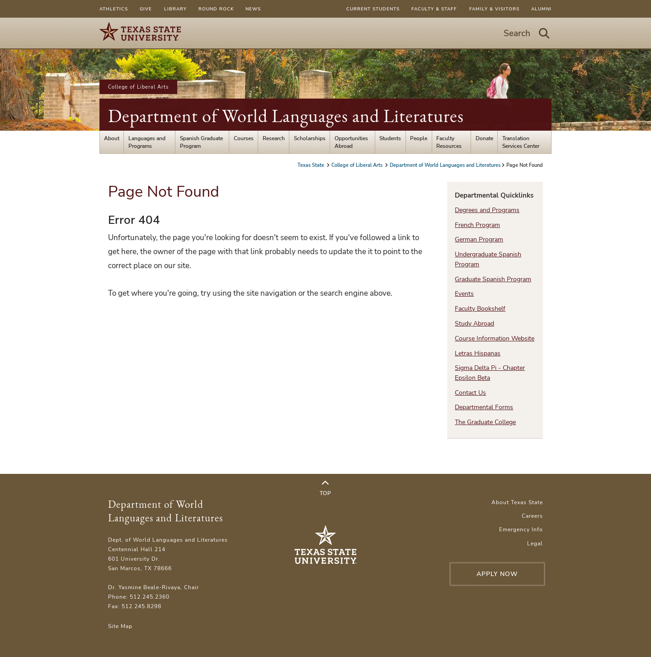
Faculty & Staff (434, 8)
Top (325, 488)
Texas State (311, 165)
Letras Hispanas (477, 353)
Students (390, 138)
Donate (484, 138)
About (111, 138)
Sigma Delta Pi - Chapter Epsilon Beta (490, 373)
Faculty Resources (449, 142)
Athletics (113, 8)
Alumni (541, 8)
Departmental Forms (484, 407)
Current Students (373, 8)
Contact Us (470, 392)
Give (146, 8)
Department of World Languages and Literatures (286, 116)
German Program (479, 239)
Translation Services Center (520, 142)
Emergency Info (521, 529)
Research (274, 138)
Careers (532, 516)
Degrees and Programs (487, 210)
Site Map (120, 626)
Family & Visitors (494, 8)
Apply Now (497, 574)
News (253, 8)
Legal (535, 543)
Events (464, 293)
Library (175, 8)
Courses (244, 138)
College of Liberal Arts (138, 86)
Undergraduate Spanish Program (488, 259)
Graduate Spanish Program (493, 279)
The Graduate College (485, 422)
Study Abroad (474, 323)
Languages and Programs (146, 142)
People (418, 138)
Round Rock (216, 8)
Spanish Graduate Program (201, 142)
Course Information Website (494, 338)
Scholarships (310, 138)
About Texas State (517, 502)
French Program (477, 225)
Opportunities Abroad (351, 142)
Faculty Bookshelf (480, 308)
